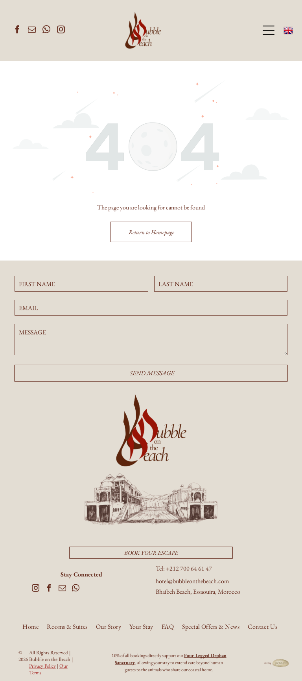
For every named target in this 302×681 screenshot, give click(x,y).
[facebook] (17, 30)
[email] (32, 30)
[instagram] (61, 30)
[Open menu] (268, 30)
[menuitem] (30, 627)
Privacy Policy (42, 664)
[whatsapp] (46, 30)
